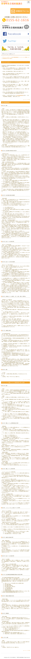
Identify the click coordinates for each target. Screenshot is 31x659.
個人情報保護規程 (15, 57)
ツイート (3, 22)
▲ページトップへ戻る (26, 99)
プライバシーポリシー (6, 57)
